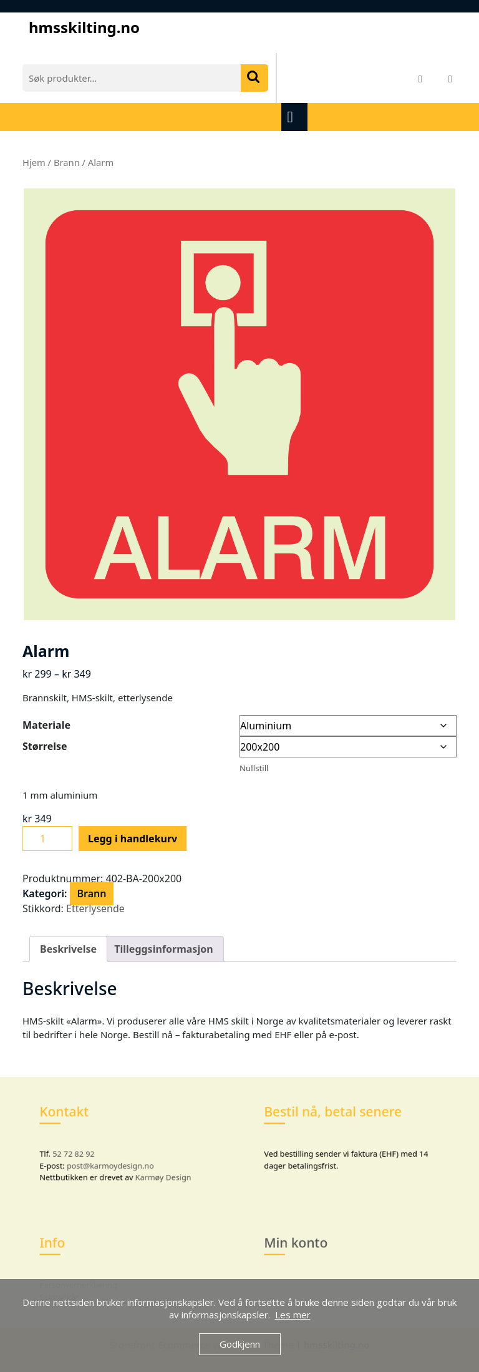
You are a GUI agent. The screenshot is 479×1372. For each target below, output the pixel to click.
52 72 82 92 (85, 1151)
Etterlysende (95, 908)
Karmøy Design (155, 1169)
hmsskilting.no (84, 27)
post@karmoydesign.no (114, 1160)
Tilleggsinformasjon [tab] (163, 949)
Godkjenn (240, 1344)
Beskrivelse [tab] (68, 949)
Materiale (46, 725)
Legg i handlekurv (132, 838)
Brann (67, 162)
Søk (254, 78)
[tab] (296, 117)
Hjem (34, 162)
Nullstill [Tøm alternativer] (254, 768)
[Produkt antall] (47, 838)
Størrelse (44, 746)
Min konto (307, 1248)
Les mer (293, 1314)
